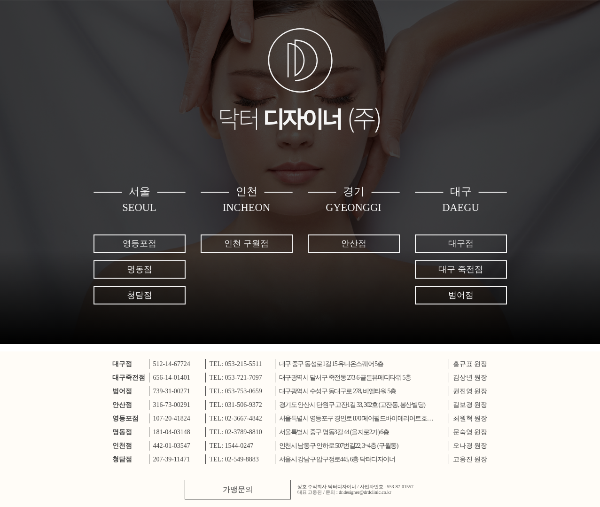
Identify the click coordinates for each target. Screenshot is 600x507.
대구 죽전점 (460, 269)
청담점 (139, 295)
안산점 (353, 243)
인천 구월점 (246, 243)
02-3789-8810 (243, 432)
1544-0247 (239, 445)
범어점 (461, 295)
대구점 (461, 243)
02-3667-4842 (243, 418)
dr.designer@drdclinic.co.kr (365, 492)
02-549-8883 (242, 459)
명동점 (139, 269)
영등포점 (139, 243)
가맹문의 (238, 489)
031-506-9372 (243, 404)
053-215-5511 (243, 363)
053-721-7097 (243, 377)
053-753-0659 (243, 391)
